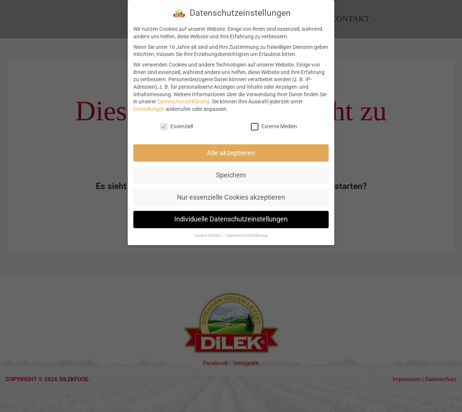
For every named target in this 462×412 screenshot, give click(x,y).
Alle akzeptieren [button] (231, 149)
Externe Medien (274, 122)
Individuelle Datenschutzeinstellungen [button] (231, 215)
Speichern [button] (231, 171)
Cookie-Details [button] (209, 231)
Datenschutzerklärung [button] (246, 231)
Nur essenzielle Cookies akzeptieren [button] (231, 193)
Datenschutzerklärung (183, 97)
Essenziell (176, 122)
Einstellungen (149, 105)
